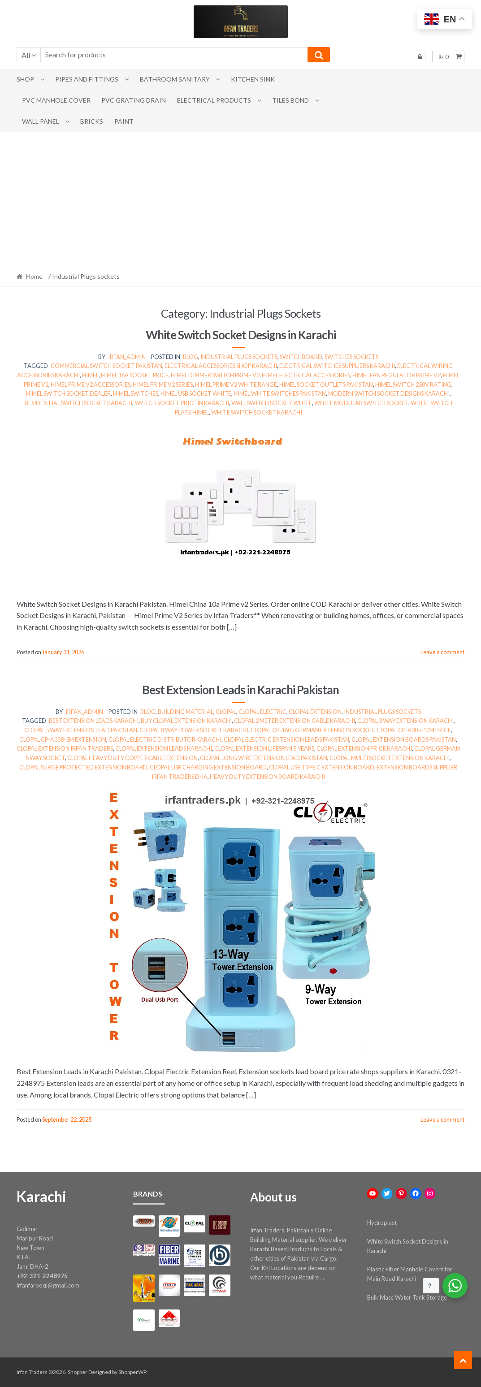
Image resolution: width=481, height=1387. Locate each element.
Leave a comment (442, 652)
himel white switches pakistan (280, 393)
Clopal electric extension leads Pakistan (286, 739)
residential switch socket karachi (78, 402)
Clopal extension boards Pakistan (403, 739)
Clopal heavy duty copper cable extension (132, 757)
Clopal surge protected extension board (83, 767)
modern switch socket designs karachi (389, 393)
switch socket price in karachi (181, 402)
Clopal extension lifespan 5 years (264, 748)
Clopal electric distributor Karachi (164, 739)
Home (34, 276)
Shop (25, 79)
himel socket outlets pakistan (326, 384)
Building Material (185, 711)
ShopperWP (132, 1372)
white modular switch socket (361, 402)
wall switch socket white (271, 402)
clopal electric (262, 711)
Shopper (77, 1372)
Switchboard (301, 356)
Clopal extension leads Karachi (163, 748)
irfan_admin (127, 356)
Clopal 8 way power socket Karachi (193, 730)
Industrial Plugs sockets (238, 356)
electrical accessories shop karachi (221, 365)
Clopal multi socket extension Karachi (389, 757)
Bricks (91, 121)
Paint (124, 121)
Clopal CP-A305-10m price (414, 730)
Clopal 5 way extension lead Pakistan (80, 730)
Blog (190, 356)
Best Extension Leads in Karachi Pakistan (240, 690)
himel (90, 375)
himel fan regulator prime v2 (396, 375)
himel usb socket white (195, 393)
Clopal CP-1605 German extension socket (312, 730)
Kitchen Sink (253, 79)
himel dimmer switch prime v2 (215, 375)
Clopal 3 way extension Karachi (405, 720)
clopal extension (315, 711)
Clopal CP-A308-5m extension (62, 739)
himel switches (135, 393)
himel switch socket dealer (68, 393)
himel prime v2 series (163, 384)
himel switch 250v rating (413, 384)
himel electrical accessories (306, 375)
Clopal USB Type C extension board (321, 767)
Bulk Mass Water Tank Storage (407, 1297)
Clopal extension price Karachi (364, 748)
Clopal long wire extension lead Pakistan (263, 757)
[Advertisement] (240, 199)
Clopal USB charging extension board (208, 767)
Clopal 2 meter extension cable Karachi (294, 720)
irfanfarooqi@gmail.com (48, 1285)
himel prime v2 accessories (90, 384)
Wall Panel (40, 121)
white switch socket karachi (256, 412)
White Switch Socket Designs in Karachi (241, 335)
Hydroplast (382, 1222)
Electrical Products (214, 100)
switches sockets (351, 356)
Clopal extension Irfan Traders (65, 748)
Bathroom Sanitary (175, 79)
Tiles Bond (290, 100)
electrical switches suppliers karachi (337, 365)
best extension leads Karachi (94, 720)
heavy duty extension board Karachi (267, 776)
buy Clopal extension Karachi (186, 720)
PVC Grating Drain (133, 100)
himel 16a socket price (135, 375)
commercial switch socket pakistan (106, 365)
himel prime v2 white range (236, 384)
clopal (226, 711)
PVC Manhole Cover (56, 100)
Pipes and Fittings (86, 79)
